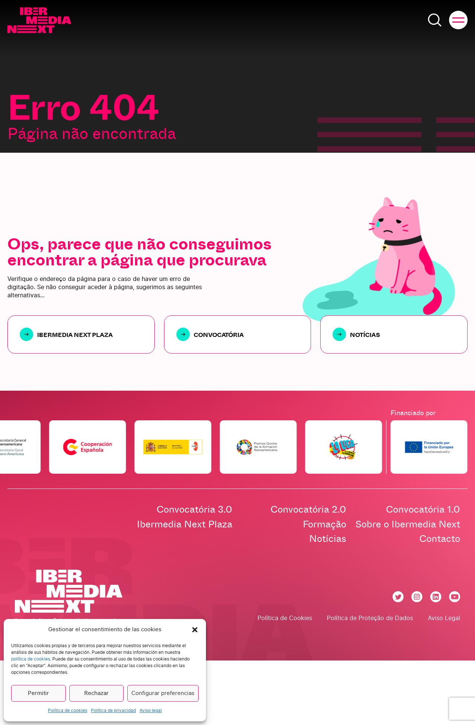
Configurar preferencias (162, 693)
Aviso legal (151, 710)
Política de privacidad (113, 710)
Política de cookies (67, 710)
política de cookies (30, 659)
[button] (195, 629)
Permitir (38, 693)
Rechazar (96, 693)
